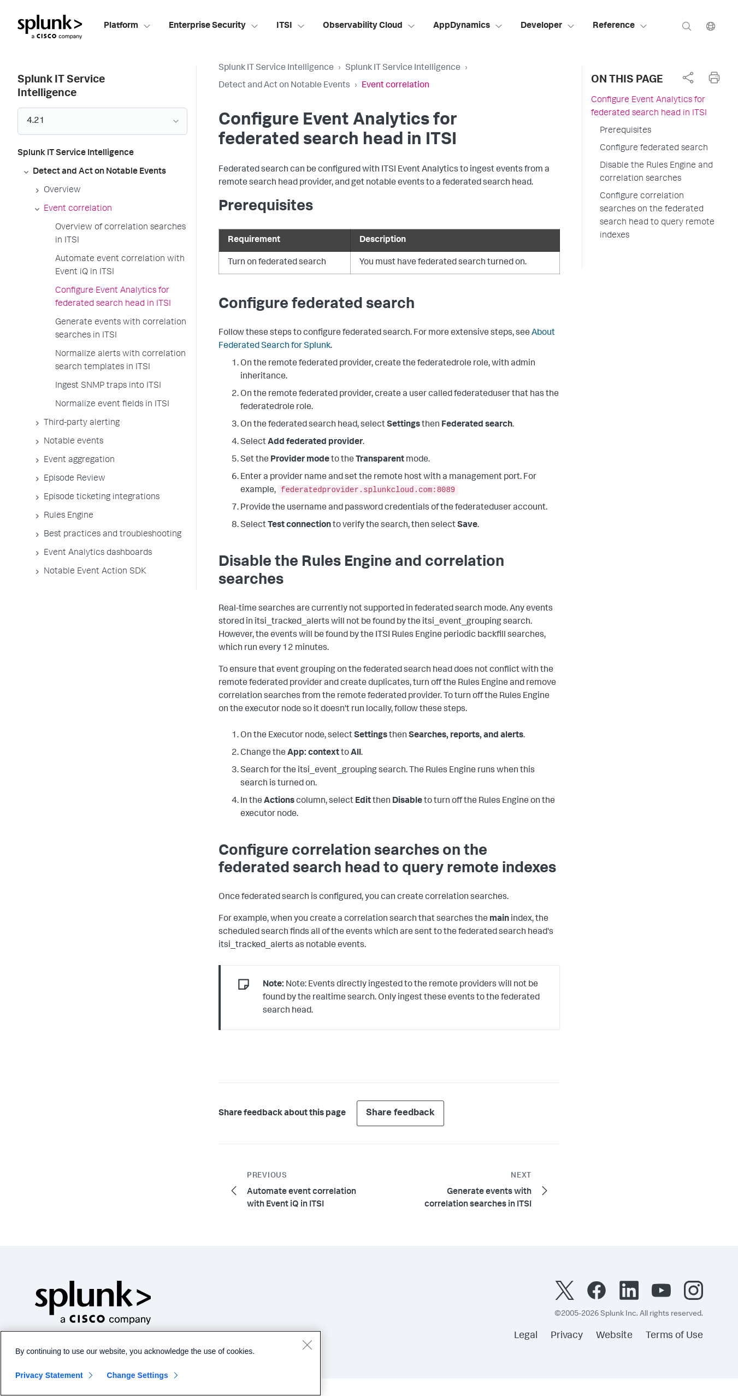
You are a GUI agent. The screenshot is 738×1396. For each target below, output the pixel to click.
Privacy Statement (49, 1382)
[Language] (711, 26)
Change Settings (137, 1382)
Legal (526, 1336)
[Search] (686, 26)
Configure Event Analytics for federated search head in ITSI (649, 107)
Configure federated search (654, 148)
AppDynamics (468, 26)
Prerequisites (625, 131)
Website (614, 1336)
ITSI (290, 26)
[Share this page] (687, 77)
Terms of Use (674, 1336)
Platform (127, 26)
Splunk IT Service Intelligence (276, 68)
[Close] (307, 1351)
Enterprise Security (214, 26)
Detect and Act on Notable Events (284, 85)
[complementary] (687, 77)
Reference (620, 26)
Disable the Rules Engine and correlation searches (656, 173)
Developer (548, 26)
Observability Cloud (369, 26)
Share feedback (400, 1113)
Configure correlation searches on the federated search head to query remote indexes (657, 216)
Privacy (567, 1336)
